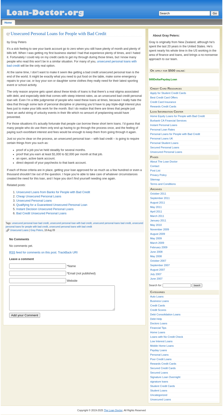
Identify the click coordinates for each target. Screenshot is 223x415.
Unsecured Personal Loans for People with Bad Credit (58, 33)
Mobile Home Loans (162, 345)
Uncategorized (158, 395)
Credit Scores (158, 310)
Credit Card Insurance (163, 102)
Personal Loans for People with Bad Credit (175, 134)
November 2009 (159, 229)
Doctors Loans (158, 323)
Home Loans (157, 332)
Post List (155, 170)
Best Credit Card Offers (164, 97)
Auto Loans (157, 296)
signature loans (159, 381)
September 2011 (160, 198)
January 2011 (158, 220)
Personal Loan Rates (162, 129)
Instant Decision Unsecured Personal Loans (45, 209)
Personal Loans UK (161, 138)
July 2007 (155, 274)
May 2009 (156, 238)
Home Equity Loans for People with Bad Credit (177, 116)
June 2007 (156, 278)
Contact (154, 166)
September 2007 (160, 265)
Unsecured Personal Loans (34, 200)
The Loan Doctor (113, 410)
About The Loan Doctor (164, 161)
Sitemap (155, 179)
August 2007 (157, 269)
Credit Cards (157, 305)
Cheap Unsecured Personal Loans (38, 196)
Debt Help (156, 318)
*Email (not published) (81, 273)
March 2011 (157, 216)
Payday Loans (158, 350)
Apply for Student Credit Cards (168, 93)
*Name (71, 266)
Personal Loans (159, 354)
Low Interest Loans (161, 341)
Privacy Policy (158, 175)
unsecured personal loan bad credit (30, 223)
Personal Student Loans (164, 143)
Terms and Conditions (163, 184)
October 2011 (158, 193)
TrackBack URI (68, 252)
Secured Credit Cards (163, 368)
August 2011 (157, 202)
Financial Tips (158, 327)
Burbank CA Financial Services (168, 120)
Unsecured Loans (19, 230)
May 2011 (156, 207)
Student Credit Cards (162, 386)
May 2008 (156, 256)
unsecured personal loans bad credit (112, 223)
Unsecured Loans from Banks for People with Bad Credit (53, 192)
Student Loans (158, 390)
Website (72, 280)
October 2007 (158, 260)
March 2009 (157, 242)
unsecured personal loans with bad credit (70, 226)
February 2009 (158, 247)
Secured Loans (159, 372)
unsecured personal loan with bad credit (71, 223)
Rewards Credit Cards (163, 106)
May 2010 (156, 225)
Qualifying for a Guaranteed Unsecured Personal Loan (51, 205)
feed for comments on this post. (33, 252)
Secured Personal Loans (164, 147)
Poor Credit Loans (161, 359)
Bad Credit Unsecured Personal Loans (41, 213)
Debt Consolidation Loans (165, 314)
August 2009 (157, 233)
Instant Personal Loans (163, 125)
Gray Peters (36, 230)
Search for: (155, 285)
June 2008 (156, 251)
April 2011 (156, 211)
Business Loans (159, 301)
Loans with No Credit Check (166, 336)
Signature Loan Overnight (165, 377)
